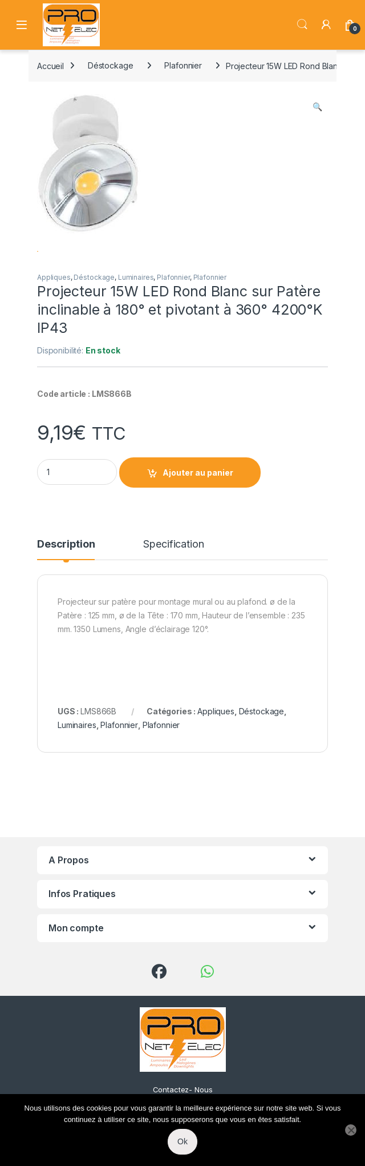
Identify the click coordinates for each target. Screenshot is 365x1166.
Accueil (50, 65)
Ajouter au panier (198, 505)
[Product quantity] (77, 504)
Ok (182, 1141)
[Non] (350, 1130)
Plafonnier (183, 65)
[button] (317, 107)
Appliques (54, 309)
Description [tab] (66, 577)
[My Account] (326, 24)
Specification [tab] (173, 577)
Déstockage (110, 65)
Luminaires (136, 309)
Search (302, 24)
